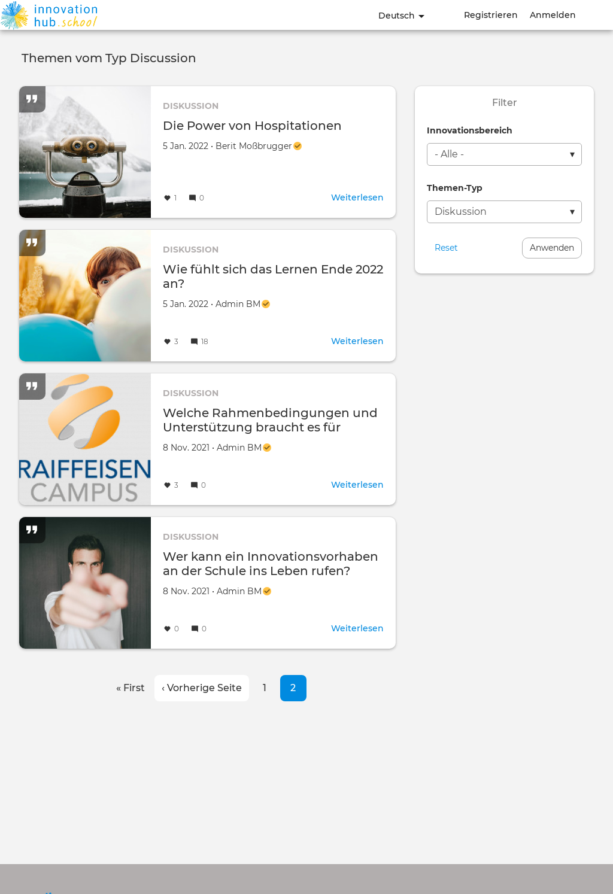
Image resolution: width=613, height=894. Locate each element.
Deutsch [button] (401, 15)
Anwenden (552, 247)
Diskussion (191, 106)
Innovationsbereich (469, 130)
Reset (446, 247)
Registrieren (491, 15)
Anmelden (553, 15)
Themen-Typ (454, 188)
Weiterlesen (357, 197)
